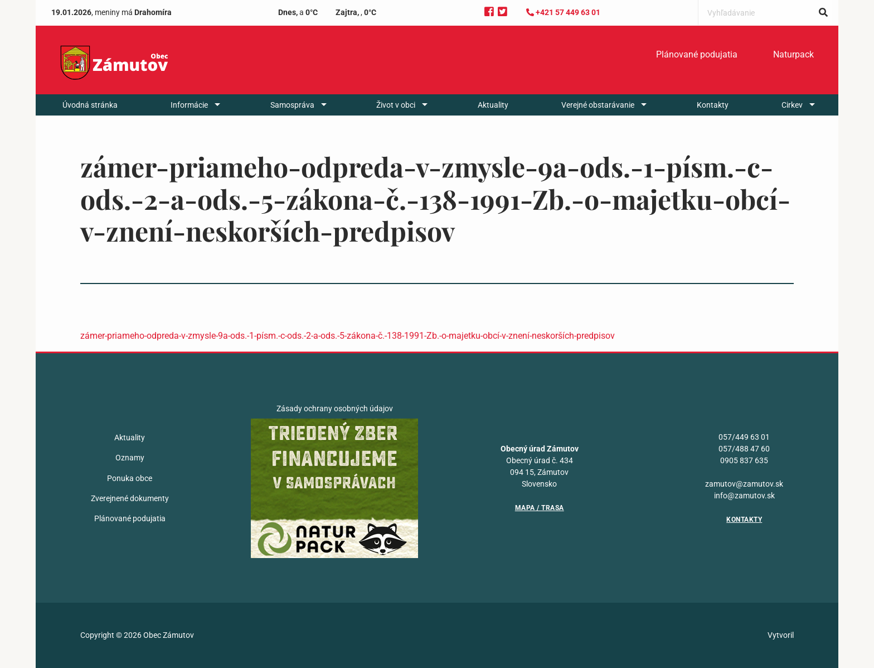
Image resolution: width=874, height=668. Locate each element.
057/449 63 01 (744, 436)
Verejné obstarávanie (597, 104)
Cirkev (792, 104)
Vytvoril (781, 635)
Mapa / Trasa (539, 508)
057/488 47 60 (744, 448)
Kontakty (713, 104)
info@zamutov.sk (744, 495)
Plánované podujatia (696, 54)
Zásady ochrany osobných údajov (334, 408)
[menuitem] (696, 55)
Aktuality (493, 104)
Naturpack (793, 54)
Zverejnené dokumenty (130, 498)
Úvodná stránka (90, 104)
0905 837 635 (744, 460)
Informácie (189, 104)
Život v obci (395, 104)
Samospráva (292, 104)
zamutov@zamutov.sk (744, 483)
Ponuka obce (129, 478)
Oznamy (129, 457)
